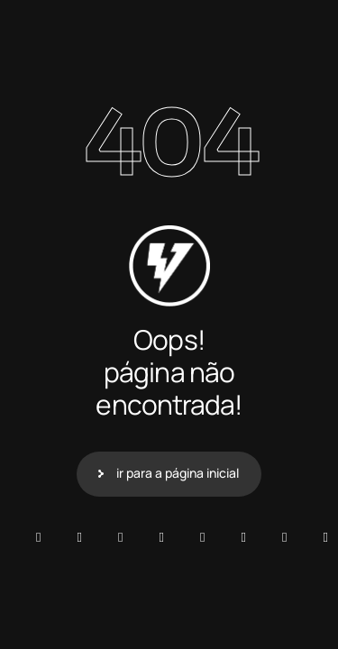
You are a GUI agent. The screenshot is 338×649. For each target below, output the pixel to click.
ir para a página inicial (177, 472)
